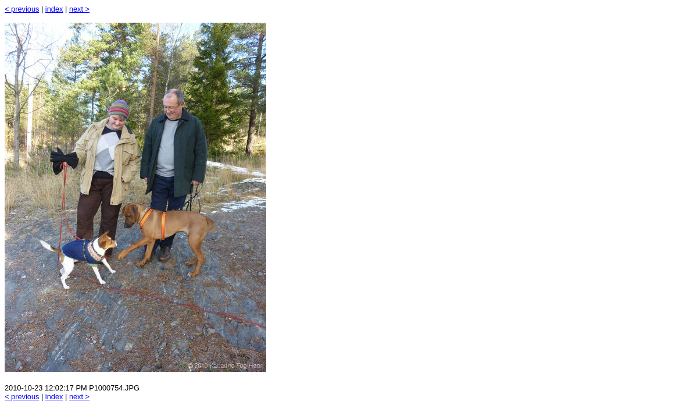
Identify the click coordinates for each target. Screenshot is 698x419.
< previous (22, 9)
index (54, 9)
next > (79, 9)
